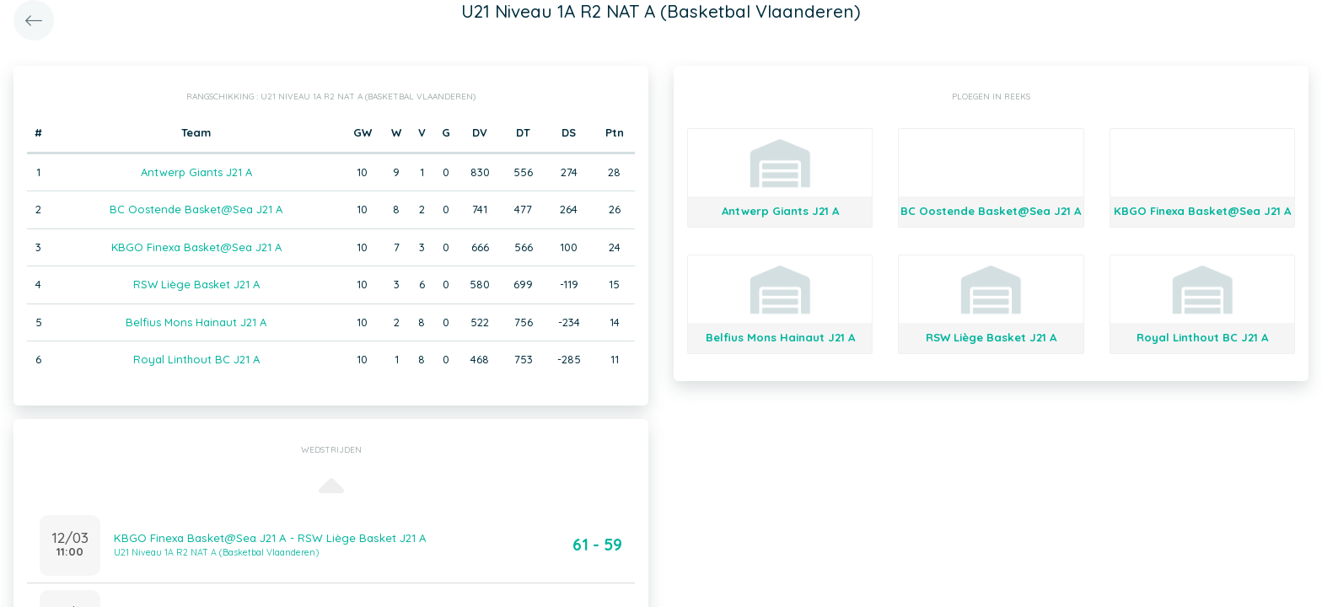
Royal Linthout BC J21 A (196, 359)
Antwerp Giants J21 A (196, 172)
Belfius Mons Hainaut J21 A (196, 322)
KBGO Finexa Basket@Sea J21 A (196, 247)
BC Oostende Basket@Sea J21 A (196, 209)
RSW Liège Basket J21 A (196, 284)
